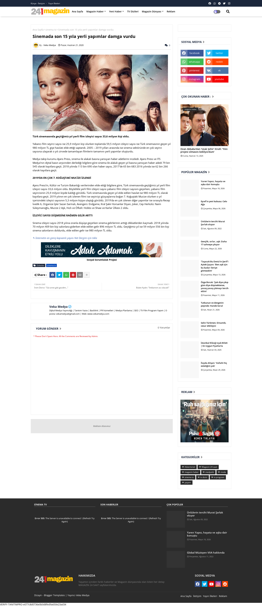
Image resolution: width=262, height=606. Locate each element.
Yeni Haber (115, 11)
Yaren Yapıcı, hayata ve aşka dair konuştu (213, 183)
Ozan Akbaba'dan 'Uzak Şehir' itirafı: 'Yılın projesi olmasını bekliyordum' (204, 150)
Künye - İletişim (38, 3)
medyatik (209, 472)
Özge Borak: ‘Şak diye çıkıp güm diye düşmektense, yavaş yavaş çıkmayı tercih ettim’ (214, 287)
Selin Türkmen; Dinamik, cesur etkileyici (213, 324)
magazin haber (192, 472)
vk (219, 70)
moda (223, 472)
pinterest (194, 70)
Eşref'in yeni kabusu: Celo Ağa (214, 203)
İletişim (197, 596)
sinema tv (50, 29)
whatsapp (194, 61)
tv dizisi (203, 477)
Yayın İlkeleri (54, 3)
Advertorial (190, 466)
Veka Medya (58, 307)
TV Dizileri (133, 11)
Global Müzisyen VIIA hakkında (206, 552)
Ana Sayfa (77, 11)
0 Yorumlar (164, 327)
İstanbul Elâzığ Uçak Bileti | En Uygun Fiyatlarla (214, 344)
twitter (219, 53)
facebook (194, 53)
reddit (219, 61)
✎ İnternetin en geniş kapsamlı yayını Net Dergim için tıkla (65, 238)
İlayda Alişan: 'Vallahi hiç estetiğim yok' (214, 364)
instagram (194, 79)
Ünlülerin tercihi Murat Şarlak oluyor (213, 223)
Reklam (171, 11)
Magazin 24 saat (209, 466)
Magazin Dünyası (151, 11)
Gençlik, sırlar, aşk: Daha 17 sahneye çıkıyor (214, 243)
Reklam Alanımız (101, 426)
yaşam (188, 482)
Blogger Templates (54, 595)
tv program (219, 477)
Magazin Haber (95, 11)
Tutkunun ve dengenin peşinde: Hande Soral (212, 304)
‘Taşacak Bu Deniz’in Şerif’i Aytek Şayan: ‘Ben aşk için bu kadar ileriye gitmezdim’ (214, 266)
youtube (219, 79)
